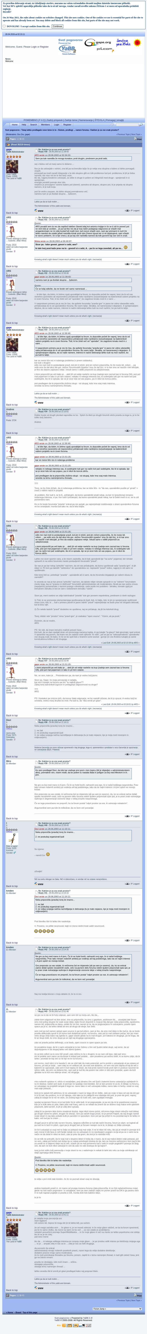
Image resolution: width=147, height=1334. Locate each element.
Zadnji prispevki (55, 120)
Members (45, 125)
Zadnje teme (71, 120)
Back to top (12, 213)
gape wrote (39, 277)
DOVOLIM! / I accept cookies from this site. (28, 26)
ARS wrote (39, 155)
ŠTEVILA (99, 120)
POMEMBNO (30, 120)
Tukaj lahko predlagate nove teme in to (39, 130)
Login (34, 46)
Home (14, 125)
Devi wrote (39, 829)
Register (44, 46)
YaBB (57, 1320)
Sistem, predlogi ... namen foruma (73, 130)
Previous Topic (124, 134)
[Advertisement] (73, 91)
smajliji (120, 120)
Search (33, 125)
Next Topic (136, 134)
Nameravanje (86, 120)
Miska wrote (40, 241)
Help (24, 125)
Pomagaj (110, 120)
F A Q (42, 120)
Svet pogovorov (12, 130)
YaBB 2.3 (87, 1318)
